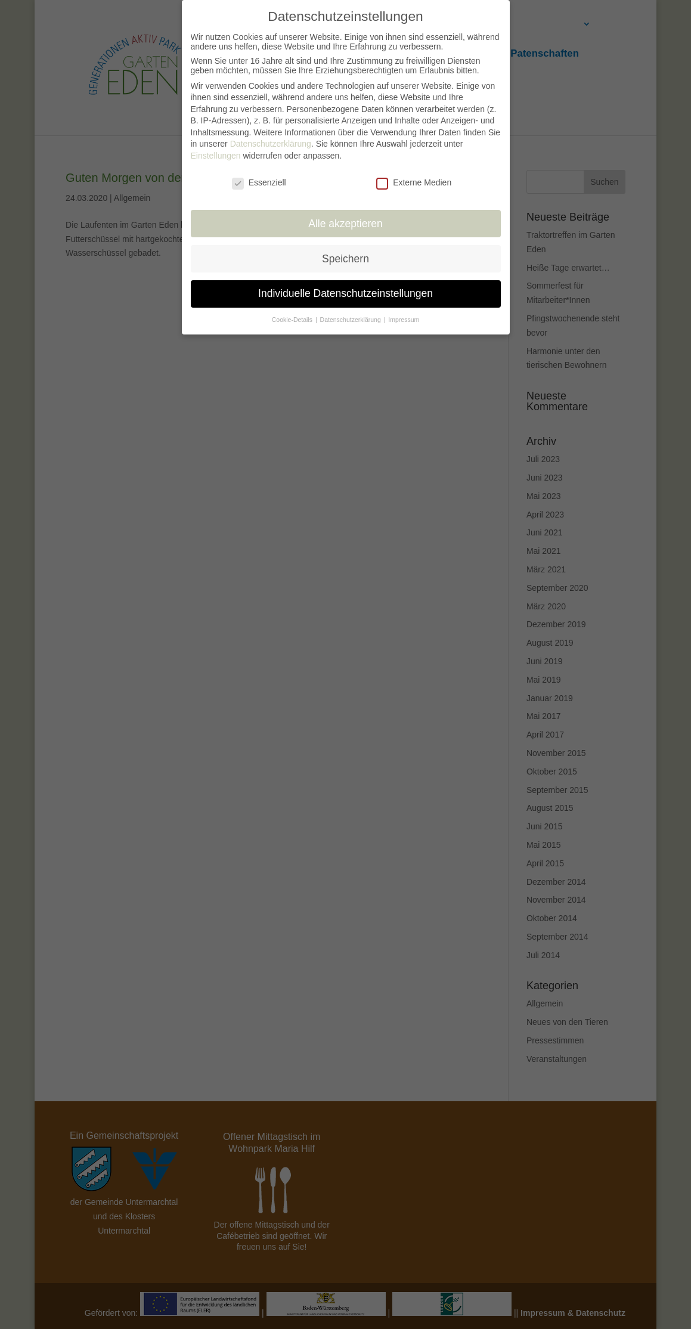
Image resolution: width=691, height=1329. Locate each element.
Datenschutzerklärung (270, 137)
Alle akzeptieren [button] (345, 216)
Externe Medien (413, 176)
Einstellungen (216, 149)
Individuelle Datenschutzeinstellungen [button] (345, 287)
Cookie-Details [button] (293, 313)
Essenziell (259, 176)
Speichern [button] (345, 252)
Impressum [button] (403, 313)
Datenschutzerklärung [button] (351, 313)
